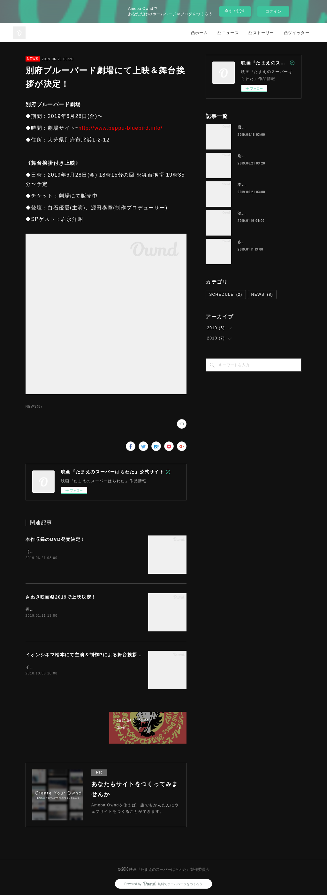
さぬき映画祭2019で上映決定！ (61, 597)
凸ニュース (228, 32)
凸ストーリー (261, 32)
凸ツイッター (296, 32)
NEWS (33, 59)
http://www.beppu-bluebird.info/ (121, 128)
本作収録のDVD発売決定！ (56, 539)
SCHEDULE (225, 294)
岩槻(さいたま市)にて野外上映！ (269, 127)
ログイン (273, 11)
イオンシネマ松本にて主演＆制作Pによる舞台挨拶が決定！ (91, 654)
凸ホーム (199, 32)
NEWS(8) (34, 406)
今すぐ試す (234, 11)
